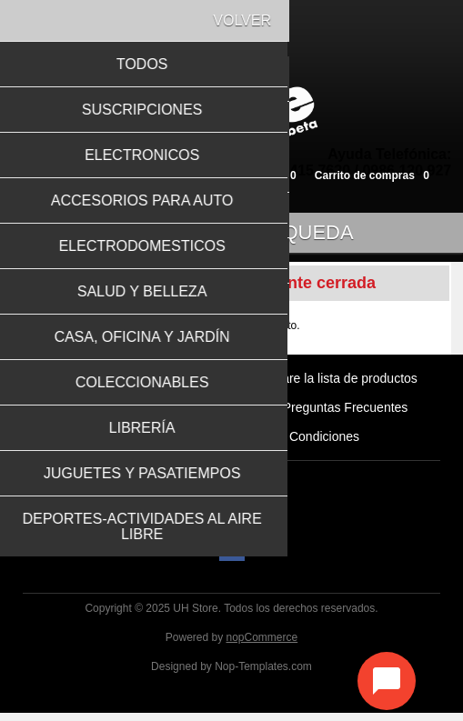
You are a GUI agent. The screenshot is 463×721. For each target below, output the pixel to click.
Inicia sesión (142, 174)
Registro (69, 174)
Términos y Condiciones (291, 444)
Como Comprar (214, 415)
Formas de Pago (151, 444)
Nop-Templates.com (263, 674)
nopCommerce (262, 645)
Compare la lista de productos (333, 386)
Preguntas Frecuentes (345, 415)
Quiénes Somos (100, 415)
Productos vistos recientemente (134, 386)
